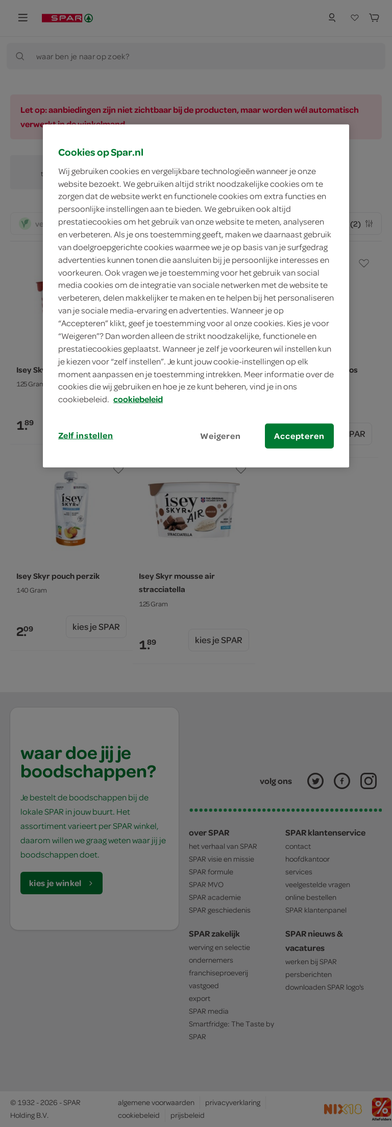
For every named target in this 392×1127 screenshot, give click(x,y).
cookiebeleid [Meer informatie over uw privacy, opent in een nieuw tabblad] (138, 399)
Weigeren (220, 436)
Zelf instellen (85, 435)
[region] (196, 296)
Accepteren (299, 436)
